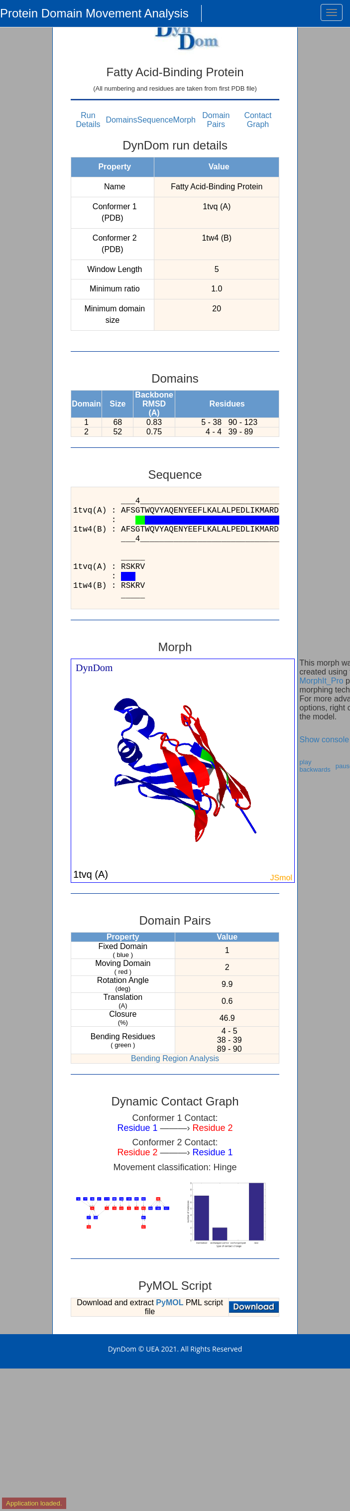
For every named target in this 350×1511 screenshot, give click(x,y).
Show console (325, 739)
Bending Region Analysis (175, 1058)
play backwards (315, 765)
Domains (121, 120)
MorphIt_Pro (322, 681)
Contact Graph (257, 120)
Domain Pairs (216, 120)
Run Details (88, 120)
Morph (184, 120)
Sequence (155, 120)
